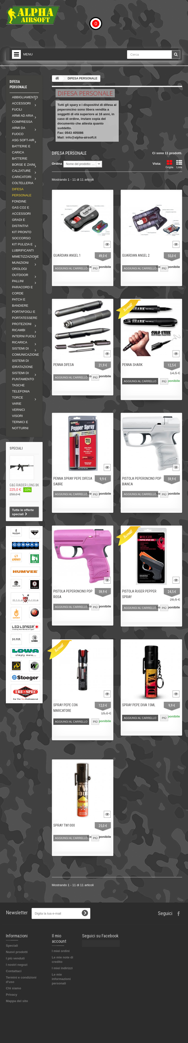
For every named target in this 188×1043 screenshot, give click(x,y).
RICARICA (19, 342)
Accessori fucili (21, 106)
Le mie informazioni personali (61, 979)
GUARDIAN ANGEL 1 (67, 255)
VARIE (16, 403)
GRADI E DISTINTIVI (20, 223)
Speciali (16, 448)
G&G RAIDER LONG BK (24, 485)
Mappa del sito (17, 1001)
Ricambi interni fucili (24, 333)
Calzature (21, 171)
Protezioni (21, 324)
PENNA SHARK (132, 365)
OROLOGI (19, 269)
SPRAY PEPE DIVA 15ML (138, 705)
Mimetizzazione (25, 256)
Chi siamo (13, 988)
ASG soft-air (23, 140)
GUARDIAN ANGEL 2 (136, 255)
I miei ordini (61, 951)
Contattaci (14, 971)
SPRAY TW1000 (64, 825)
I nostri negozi (16, 965)
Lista (179, 164)
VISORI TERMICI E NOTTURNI (20, 422)
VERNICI (18, 410)
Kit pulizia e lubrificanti (23, 247)
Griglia (169, 164)
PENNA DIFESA (63, 365)
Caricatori (21, 177)
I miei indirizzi (62, 968)
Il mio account (59, 938)
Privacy (11, 994)
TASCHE (18, 385)
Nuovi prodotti (17, 952)
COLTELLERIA (22, 183)
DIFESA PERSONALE (21, 192)
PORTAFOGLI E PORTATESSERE (24, 315)
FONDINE (19, 201)
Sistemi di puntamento (23, 376)
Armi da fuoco (18, 131)
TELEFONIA (21, 391)
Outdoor (20, 275)
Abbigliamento (25, 97)
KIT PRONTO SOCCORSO (21, 235)
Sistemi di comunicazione (25, 351)
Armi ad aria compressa (22, 119)
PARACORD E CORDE (22, 290)
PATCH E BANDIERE (20, 302)
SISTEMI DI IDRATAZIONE (22, 364)
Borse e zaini (23, 164)
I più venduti (15, 958)
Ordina (57, 163)
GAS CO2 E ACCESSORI (21, 210)
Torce (17, 397)
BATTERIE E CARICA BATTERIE (21, 152)
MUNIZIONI (20, 262)
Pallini (18, 281)
